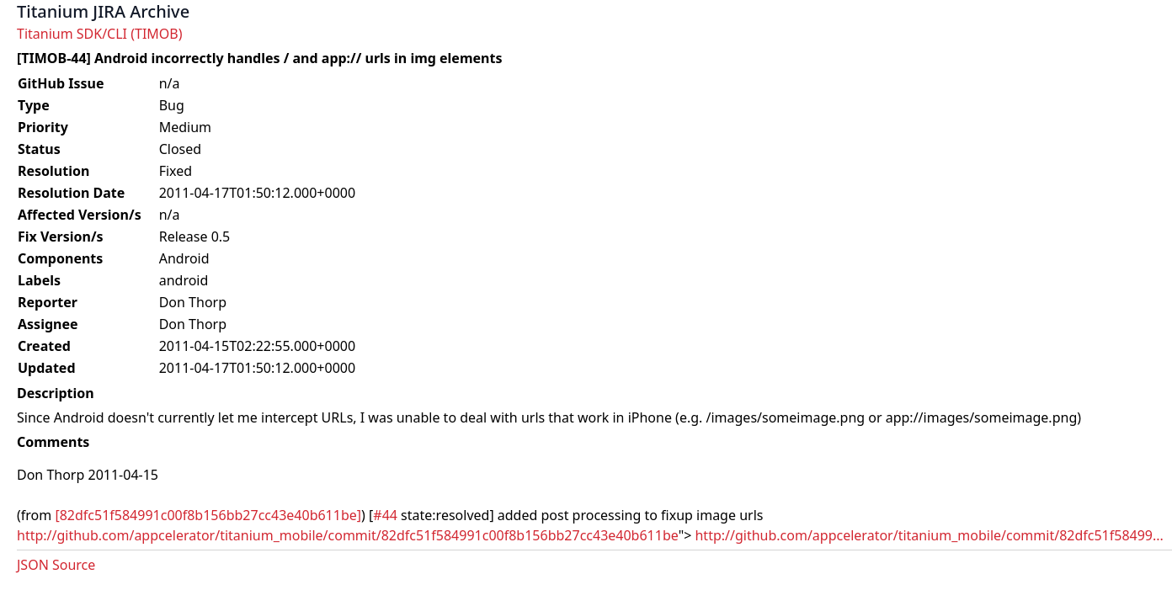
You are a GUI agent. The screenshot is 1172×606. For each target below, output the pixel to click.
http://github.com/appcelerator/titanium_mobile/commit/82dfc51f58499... (929, 535)
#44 (385, 515)
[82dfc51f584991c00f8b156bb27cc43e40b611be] (208, 515)
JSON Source (56, 565)
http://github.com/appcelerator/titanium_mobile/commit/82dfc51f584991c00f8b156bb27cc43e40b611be (348, 535)
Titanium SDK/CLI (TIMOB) (100, 33)
